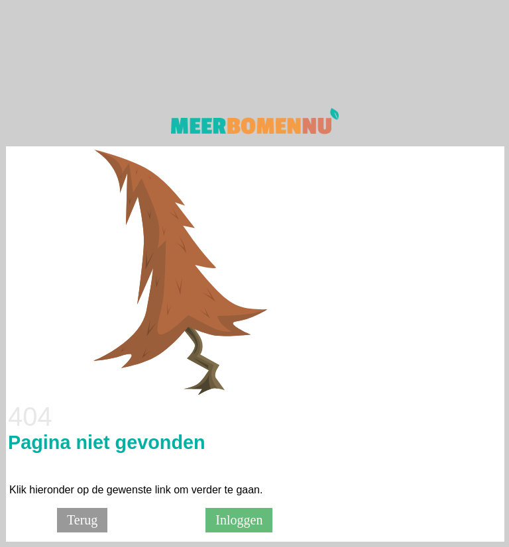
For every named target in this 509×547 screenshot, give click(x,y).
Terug (82, 520)
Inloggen (238, 520)
